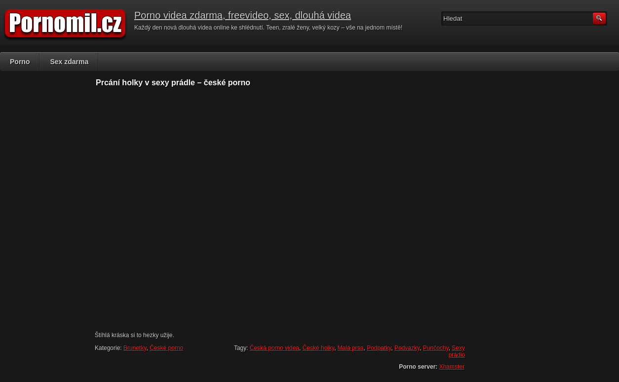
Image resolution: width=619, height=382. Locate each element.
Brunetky (134, 348)
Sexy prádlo (457, 351)
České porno (166, 348)
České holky (318, 348)
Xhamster (451, 366)
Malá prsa (351, 348)
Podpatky (379, 348)
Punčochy (436, 348)
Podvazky (407, 348)
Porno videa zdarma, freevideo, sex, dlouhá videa (242, 15)
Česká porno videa (274, 348)
